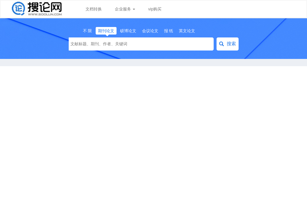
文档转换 (94, 9)
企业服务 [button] (125, 9)
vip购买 (154, 9)
